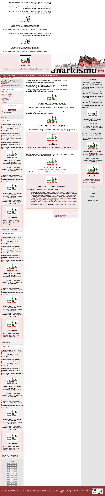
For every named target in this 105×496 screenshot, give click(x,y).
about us (3, 117)
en (7, 80)
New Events (6, 120)
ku (14, 81)
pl (8, 81)
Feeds (12, 461)
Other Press (6, 346)
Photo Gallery (5, 99)
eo (6, 82)
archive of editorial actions (61, 198)
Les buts (20, 75)
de (10, 81)
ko (8, 82)
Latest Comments (6, 95)
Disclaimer (65, 492)
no (2, 81)
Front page (5, 91)
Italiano (59, 216)
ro (3, 82)
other (19, 80)
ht (12, 81)
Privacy (72, 492)
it (13, 80)
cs (18, 81)
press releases (93, 200)
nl (4, 81)
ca (20, 81)
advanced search (5, 114)
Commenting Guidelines (8, 97)
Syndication (5, 102)
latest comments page (39, 198)
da (2, 82)
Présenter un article (42, 75)
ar (6, 81)
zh (16, 81)
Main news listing (6, 93)
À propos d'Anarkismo (8, 75)
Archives (4, 100)
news (93, 193)
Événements (54, 75)
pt (14, 80)
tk (16, 80)
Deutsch (63, 216)
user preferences (7, 77)
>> (6, 83)
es (11, 80)
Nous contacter (29, 75)
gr (22, 80)
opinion (92, 197)
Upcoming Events (8, 233)
